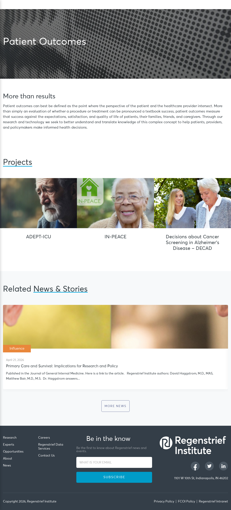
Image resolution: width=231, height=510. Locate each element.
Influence (17, 348)
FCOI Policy (186, 501)
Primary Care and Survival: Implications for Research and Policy (62, 366)
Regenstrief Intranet (213, 501)
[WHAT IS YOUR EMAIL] (114, 462)
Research (9, 437)
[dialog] (226, 5)
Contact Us (46, 455)
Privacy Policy (164, 501)
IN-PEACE (115, 237)
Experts (8, 444)
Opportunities (13, 451)
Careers (44, 437)
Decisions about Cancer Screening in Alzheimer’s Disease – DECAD (192, 243)
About (7, 458)
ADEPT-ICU (38, 237)
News (7, 465)
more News (115, 406)
